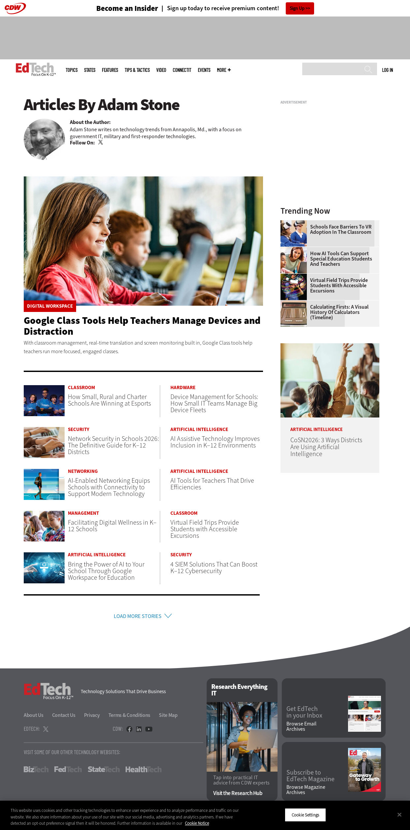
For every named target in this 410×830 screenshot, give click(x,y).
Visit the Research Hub (237, 795)
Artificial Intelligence (199, 429)
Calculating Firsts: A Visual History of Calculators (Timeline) (339, 312)
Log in (387, 70)
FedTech (68, 771)
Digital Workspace (50, 306)
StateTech (104, 771)
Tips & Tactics (137, 70)
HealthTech (143, 771)
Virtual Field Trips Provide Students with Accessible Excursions (339, 285)
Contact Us (63, 716)
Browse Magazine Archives (305, 791)
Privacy (92, 716)
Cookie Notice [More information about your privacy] (197, 823)
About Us (34, 716)
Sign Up (297, 8)
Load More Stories (137, 616)
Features (110, 70)
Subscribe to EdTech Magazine (310, 777)
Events (204, 70)
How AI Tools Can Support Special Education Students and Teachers (341, 259)
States (89, 70)
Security (78, 429)
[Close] (399, 814)
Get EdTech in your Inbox (304, 714)
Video (161, 70)
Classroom (81, 387)
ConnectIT (182, 70)
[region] (205, 815)
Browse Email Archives (301, 728)
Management (83, 513)
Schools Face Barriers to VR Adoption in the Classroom (340, 229)
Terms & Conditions (129, 716)
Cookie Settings (305, 814)
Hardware (182, 387)
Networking (83, 471)
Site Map (168, 716)
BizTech (36, 771)
